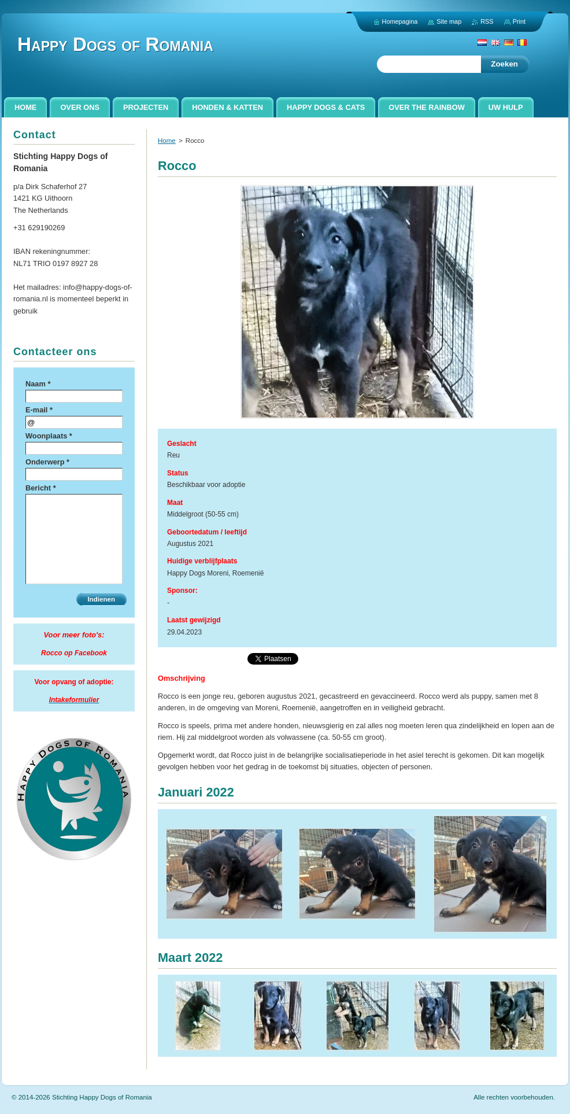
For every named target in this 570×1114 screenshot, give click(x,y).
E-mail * (39, 409)
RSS (486, 21)
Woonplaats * (48, 435)
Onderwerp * (47, 462)
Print (519, 21)
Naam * (37, 383)
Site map (448, 21)
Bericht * (40, 488)
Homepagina (400, 21)
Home (167, 140)
